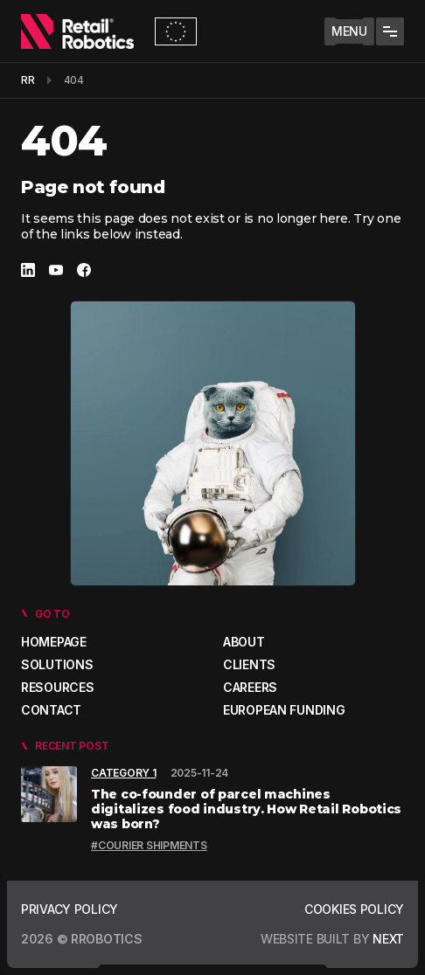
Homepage (54, 641)
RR (28, 79)
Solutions (57, 664)
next (386, 938)
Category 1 (124, 772)
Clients (249, 664)
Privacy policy (69, 909)
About (244, 641)
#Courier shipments (149, 845)
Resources (57, 687)
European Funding (284, 709)
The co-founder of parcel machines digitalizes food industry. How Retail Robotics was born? (246, 809)
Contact (51, 709)
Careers (250, 687)
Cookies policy (354, 909)
